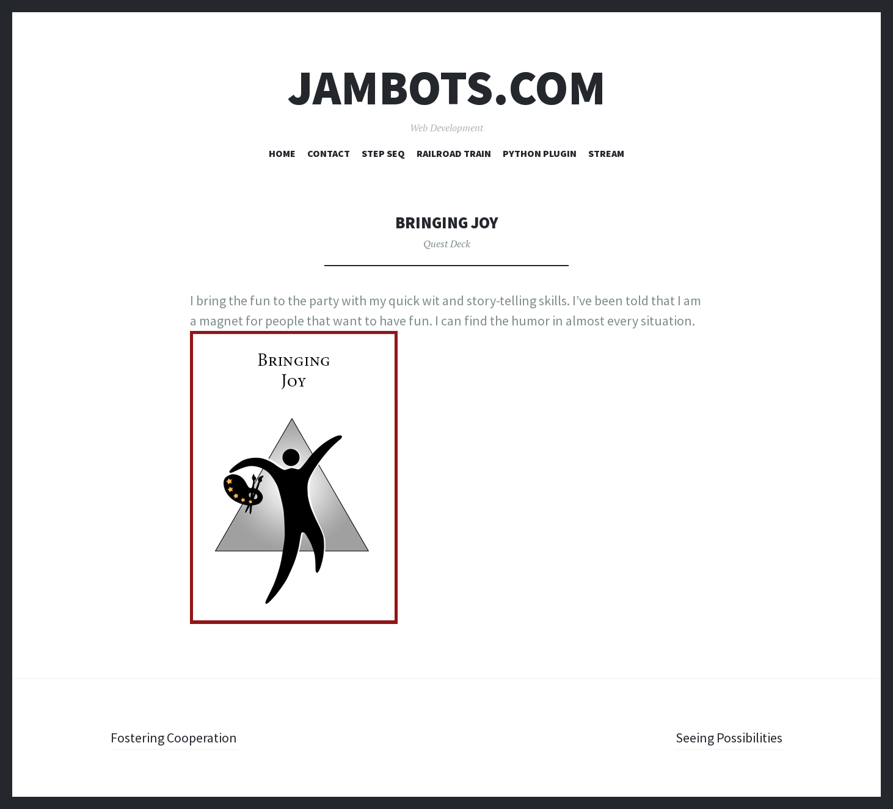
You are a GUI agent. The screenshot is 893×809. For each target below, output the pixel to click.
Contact (328, 153)
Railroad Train (454, 153)
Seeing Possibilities (729, 737)
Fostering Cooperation (174, 737)
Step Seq (383, 153)
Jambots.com (447, 87)
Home (282, 153)
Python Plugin (540, 153)
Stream (606, 153)
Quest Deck (446, 243)
